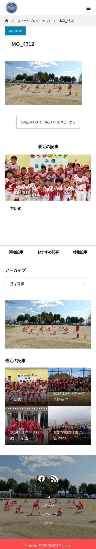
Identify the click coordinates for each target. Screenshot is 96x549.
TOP (48, 497)
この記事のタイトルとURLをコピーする (48, 122)
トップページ (48, 514)
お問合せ (48, 505)
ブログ (48, 523)
